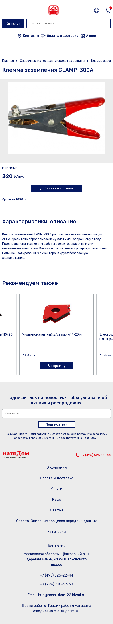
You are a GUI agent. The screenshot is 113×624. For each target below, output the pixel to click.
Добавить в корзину (56, 188)
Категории (56, 531)
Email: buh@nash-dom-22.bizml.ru (56, 595)
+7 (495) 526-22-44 (96, 455)
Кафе (56, 499)
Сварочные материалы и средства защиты (52, 61)
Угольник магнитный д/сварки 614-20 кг (52, 334)
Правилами (90, 437)
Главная (8, 61)
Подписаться (56, 424)
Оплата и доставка (56, 478)
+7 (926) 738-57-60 (56, 584)
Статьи (56, 510)
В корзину (56, 366)
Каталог (13, 23)
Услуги (56, 489)
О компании (56, 467)
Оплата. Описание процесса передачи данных (56, 521)
